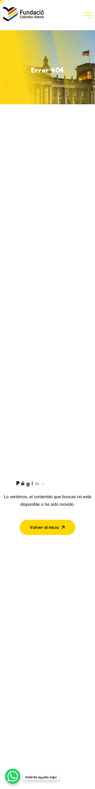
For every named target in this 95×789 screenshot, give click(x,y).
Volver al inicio (48, 527)
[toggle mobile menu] (87, 15)
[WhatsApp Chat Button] (12, 776)
